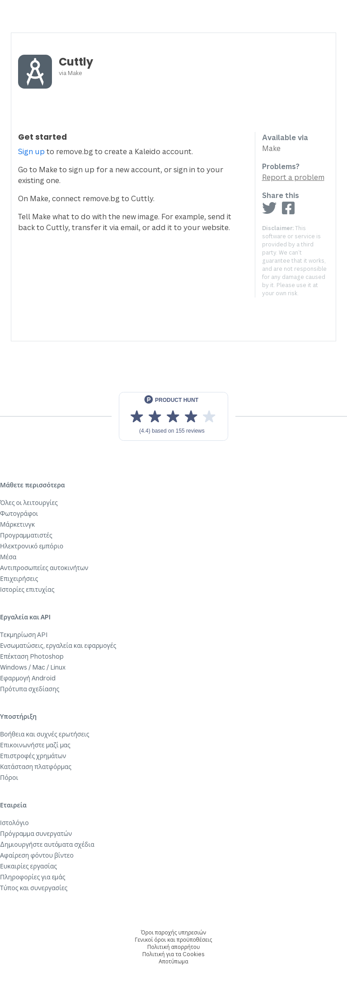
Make (75, 73)
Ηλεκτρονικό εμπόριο (31, 546)
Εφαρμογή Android (28, 678)
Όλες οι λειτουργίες (29, 502)
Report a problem (293, 177)
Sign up (31, 151)
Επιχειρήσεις (19, 578)
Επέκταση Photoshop (32, 656)
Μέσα (8, 556)
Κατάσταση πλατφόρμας (35, 766)
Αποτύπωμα (173, 961)
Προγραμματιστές (26, 535)
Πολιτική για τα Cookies (173, 954)
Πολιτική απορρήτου (173, 947)
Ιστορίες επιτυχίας (27, 589)
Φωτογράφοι (19, 513)
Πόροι (9, 777)
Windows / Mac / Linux (33, 667)
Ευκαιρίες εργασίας (28, 866)
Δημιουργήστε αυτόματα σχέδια (47, 844)
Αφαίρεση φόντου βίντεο (37, 855)
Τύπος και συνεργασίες (33, 887)
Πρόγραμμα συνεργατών (36, 833)
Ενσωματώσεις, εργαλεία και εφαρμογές (58, 645)
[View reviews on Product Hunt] (173, 416)
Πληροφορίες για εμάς (33, 877)
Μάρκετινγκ (17, 524)
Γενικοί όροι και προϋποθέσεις (173, 940)
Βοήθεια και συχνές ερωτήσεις (44, 734)
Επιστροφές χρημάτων (33, 755)
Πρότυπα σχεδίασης (29, 688)
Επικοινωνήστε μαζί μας (35, 745)
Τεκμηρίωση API (24, 634)
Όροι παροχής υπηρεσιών (173, 932)
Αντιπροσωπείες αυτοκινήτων (44, 567)
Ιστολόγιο (14, 822)
